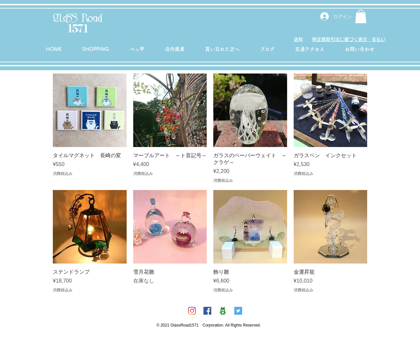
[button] (361, 16)
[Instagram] (192, 311)
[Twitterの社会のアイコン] (238, 311)
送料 (298, 39)
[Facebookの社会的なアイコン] (207, 311)
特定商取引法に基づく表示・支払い (349, 39)
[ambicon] (223, 311)
